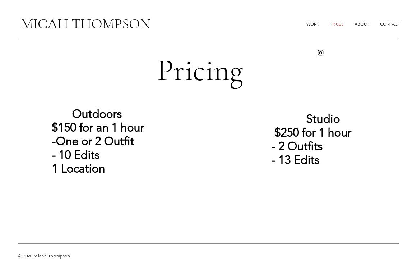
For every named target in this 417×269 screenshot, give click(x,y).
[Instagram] (320, 52)
